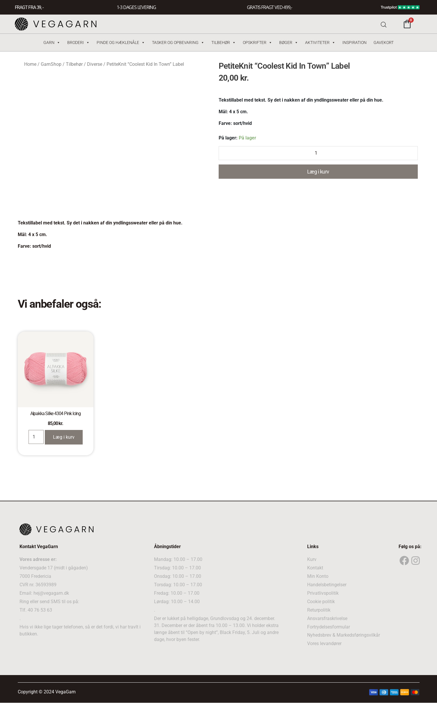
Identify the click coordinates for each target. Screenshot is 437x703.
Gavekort (384, 42)
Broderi (78, 42)
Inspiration (354, 42)
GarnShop (51, 64)
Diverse (94, 64)
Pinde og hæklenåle (121, 42)
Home (30, 64)
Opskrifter (257, 42)
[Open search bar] (384, 24)
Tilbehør (223, 42)
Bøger (288, 42)
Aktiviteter (320, 42)
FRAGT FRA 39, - (29, 7)
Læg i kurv (318, 172)
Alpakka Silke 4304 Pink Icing (55, 413)
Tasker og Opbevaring (178, 42)
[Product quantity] (318, 153)
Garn (51, 42)
